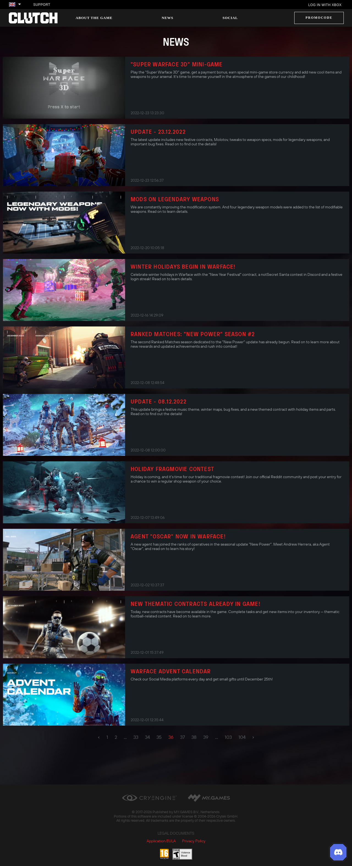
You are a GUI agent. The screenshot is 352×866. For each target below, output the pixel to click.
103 (228, 737)
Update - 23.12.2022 (158, 131)
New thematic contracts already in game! (195, 604)
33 (135, 737)
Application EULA (161, 841)
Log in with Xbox (325, 5)
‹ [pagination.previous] (99, 736)
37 (182, 737)
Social (230, 18)
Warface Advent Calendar (171, 671)
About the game (94, 18)
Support (41, 5)
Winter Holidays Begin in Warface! (183, 266)
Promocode (319, 18)
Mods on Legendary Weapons (175, 199)
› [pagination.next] (253, 736)
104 (242, 737)
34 (147, 737)
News (167, 18)
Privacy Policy (193, 841)
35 (159, 737)
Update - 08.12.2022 (158, 401)
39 (205, 737)
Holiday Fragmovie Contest (172, 469)
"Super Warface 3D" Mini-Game (177, 64)
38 (194, 737)
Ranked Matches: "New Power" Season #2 (193, 334)
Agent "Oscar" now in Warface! (178, 536)
